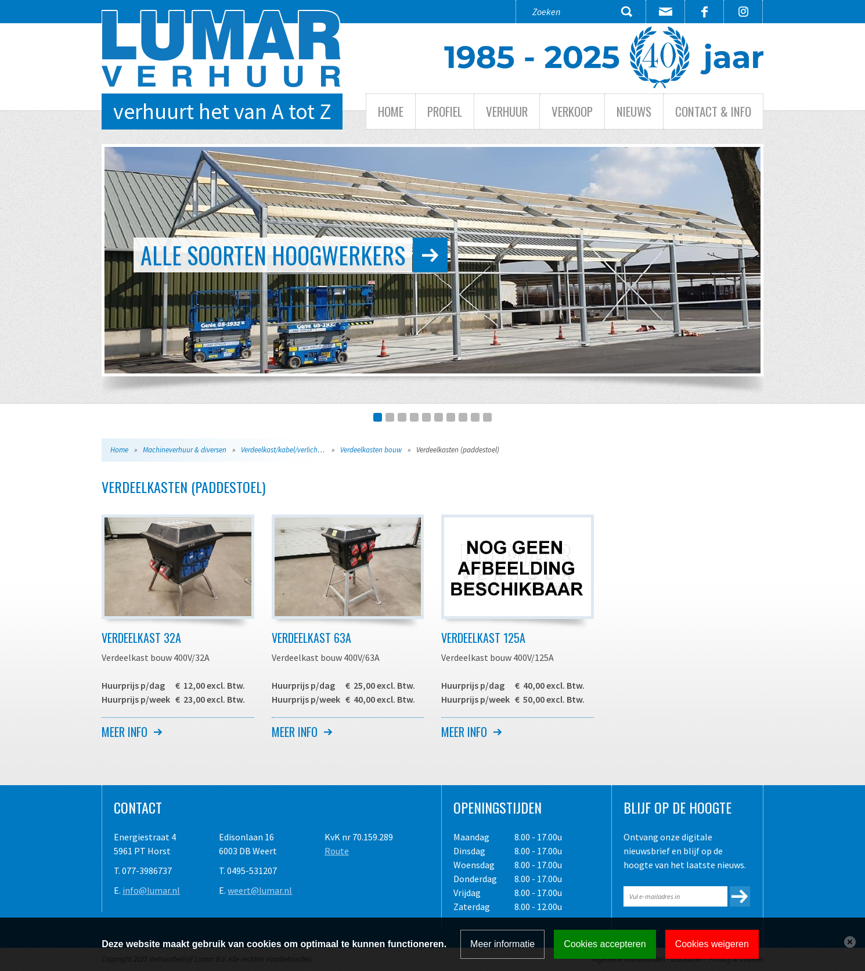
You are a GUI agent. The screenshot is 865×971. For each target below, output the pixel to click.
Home (390, 111)
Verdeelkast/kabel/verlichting (285, 450)
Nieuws (634, 111)
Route (337, 851)
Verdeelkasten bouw (371, 450)
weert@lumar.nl (260, 890)
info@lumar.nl (151, 890)
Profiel (444, 111)
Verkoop (572, 111)
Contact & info (713, 111)
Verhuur (507, 111)
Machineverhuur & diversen (184, 450)
